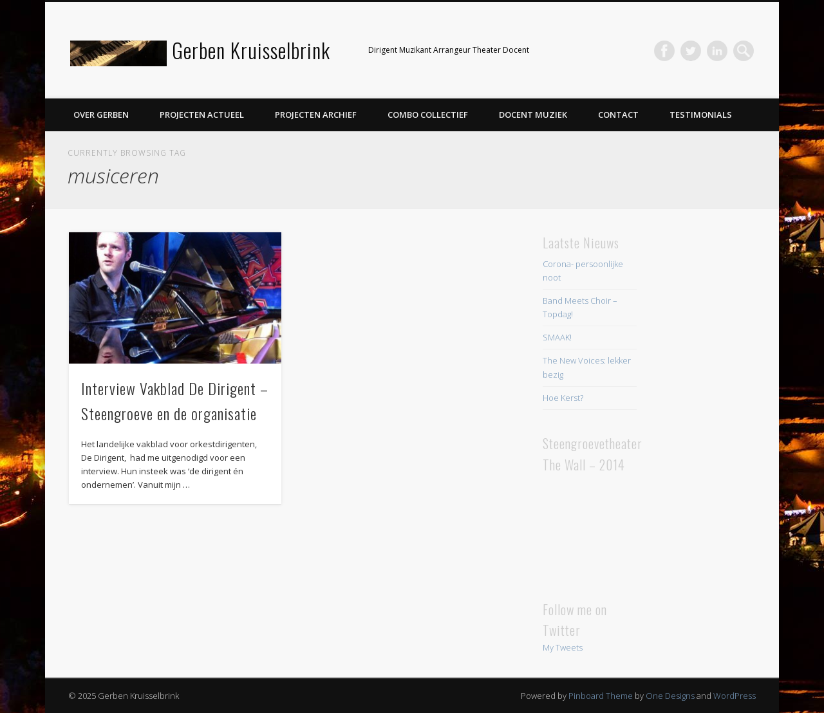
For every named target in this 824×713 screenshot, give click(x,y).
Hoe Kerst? (563, 397)
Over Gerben (101, 114)
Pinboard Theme (600, 695)
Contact (618, 114)
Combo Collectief (428, 114)
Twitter (690, 51)
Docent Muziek (533, 114)
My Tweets (563, 647)
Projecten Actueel (202, 114)
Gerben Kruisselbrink (251, 50)
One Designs (670, 695)
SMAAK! (557, 337)
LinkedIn (717, 51)
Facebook (664, 51)
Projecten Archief (316, 114)
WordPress (734, 695)
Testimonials (701, 114)
